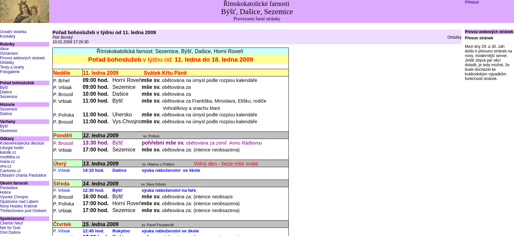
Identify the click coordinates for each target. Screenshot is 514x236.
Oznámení (9, 53)
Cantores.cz (10, 170)
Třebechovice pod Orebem (23, 210)
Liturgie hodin (12, 148)
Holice (5, 192)
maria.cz (7, 161)
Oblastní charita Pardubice (23, 175)
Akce (4, 49)
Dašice (6, 92)
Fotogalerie (10, 71)
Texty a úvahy (12, 67)
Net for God (10, 228)
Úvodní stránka (13, 32)
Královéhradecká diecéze (22, 143)
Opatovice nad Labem (19, 201)
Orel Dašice (10, 232)
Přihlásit (472, 2)
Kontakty (7, 36)
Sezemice (8, 96)
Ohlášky (7, 62)
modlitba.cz (10, 157)
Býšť (4, 87)
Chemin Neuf (11, 223)
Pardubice (9, 188)
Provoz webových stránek (22, 58)
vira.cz (5, 166)
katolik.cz (8, 152)
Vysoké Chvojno (14, 197)
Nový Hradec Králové (18, 206)
